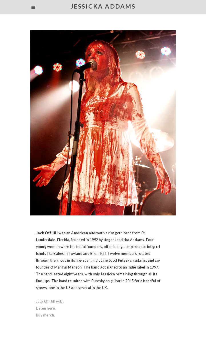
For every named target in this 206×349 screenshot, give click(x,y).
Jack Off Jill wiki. (50, 301)
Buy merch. (45, 315)
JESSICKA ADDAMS (103, 6)
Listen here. (46, 308)
